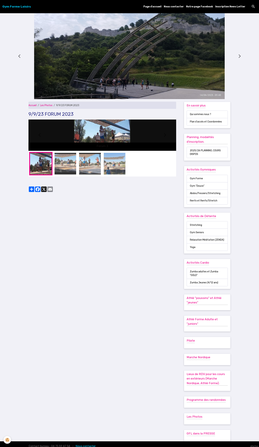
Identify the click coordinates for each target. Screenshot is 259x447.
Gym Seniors (197, 232)
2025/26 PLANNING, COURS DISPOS (205, 152)
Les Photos (46, 105)
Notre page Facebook (199, 6)
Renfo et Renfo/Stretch (203, 200)
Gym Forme (196, 178)
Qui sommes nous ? (200, 114)
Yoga (192, 247)
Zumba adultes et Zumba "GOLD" (204, 273)
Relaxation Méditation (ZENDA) (207, 239)
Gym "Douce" (197, 185)
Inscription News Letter (230, 6)
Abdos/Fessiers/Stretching (205, 193)
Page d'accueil (152, 6)
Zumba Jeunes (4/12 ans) (204, 282)
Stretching (196, 225)
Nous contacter (174, 6)
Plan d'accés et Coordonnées (206, 121)
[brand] (16, 6)
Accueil (32, 105)
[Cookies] (7, 440)
